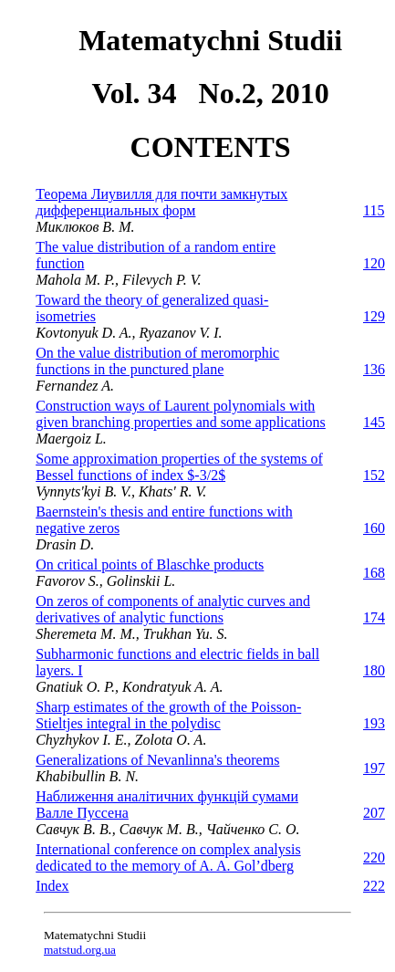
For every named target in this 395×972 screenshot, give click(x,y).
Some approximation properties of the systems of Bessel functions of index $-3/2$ (179, 467)
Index (52, 886)
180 (374, 670)
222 (374, 886)
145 (374, 422)
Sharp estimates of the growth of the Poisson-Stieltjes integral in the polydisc (168, 715)
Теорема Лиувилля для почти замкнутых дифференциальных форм (161, 202)
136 (374, 369)
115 (373, 210)
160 (374, 528)
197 (374, 768)
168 (374, 572)
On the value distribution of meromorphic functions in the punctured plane (157, 361)
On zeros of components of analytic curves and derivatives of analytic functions (173, 609)
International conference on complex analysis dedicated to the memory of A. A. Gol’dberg (168, 857)
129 (374, 316)
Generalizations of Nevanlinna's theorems (157, 760)
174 (374, 617)
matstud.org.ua (80, 949)
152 (374, 475)
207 (374, 812)
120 (374, 263)
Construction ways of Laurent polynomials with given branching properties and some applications (181, 414)
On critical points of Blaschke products (150, 564)
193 (374, 723)
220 (374, 857)
